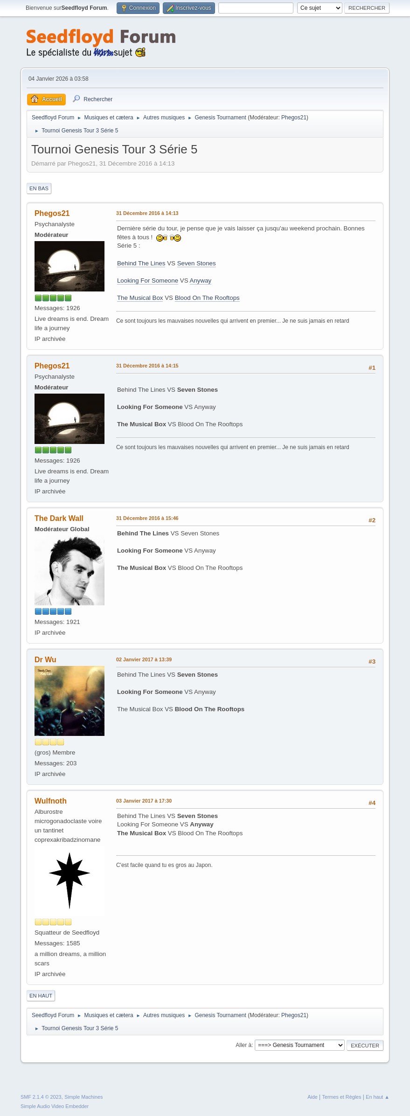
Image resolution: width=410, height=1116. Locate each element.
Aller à (243, 1045)
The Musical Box (140, 297)
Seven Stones (196, 263)
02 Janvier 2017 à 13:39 (144, 659)
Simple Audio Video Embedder (55, 1106)
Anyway (201, 280)
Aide (312, 1097)
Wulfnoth (51, 801)
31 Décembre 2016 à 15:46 (147, 518)
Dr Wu (45, 660)
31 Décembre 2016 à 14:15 (147, 365)
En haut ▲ (377, 1097)
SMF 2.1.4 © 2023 (41, 1097)
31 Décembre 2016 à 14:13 (147, 213)
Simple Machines (83, 1097)
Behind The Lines (141, 263)
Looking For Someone (147, 280)
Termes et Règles (341, 1097)
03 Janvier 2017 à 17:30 (144, 801)
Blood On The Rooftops (207, 297)
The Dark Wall (59, 518)
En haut (40, 995)
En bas (39, 188)
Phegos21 (293, 117)
